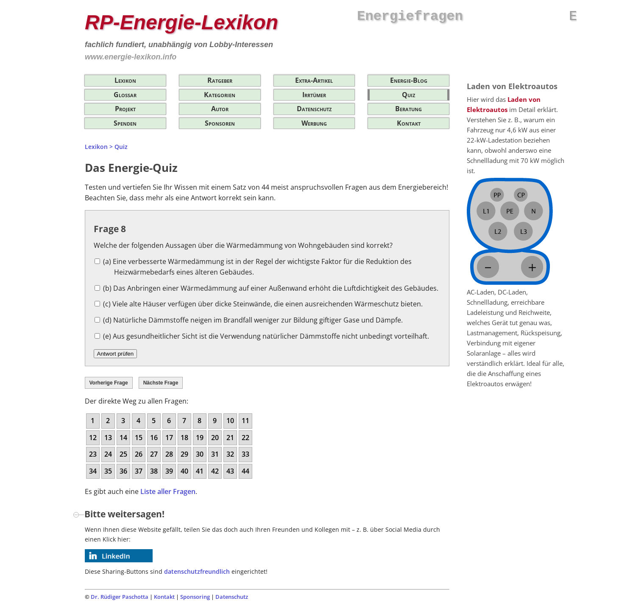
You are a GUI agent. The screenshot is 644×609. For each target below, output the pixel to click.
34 (93, 471)
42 (215, 471)
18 (184, 437)
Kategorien (219, 94)
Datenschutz (314, 108)
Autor (220, 108)
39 (169, 471)
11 (245, 420)
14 (123, 437)
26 (138, 454)
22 (245, 437)
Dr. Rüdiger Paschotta (119, 597)
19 (200, 437)
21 (230, 437)
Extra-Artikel (314, 80)
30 (200, 454)
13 (108, 437)
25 (123, 454)
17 (169, 437)
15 (138, 437)
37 (138, 471)
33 (245, 454)
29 (184, 454)
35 (108, 471)
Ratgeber (219, 80)
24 (108, 454)
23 (93, 454)
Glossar (125, 94)
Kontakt (409, 123)
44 (245, 471)
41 (200, 471)
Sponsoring (195, 597)
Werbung (314, 123)
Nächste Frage (160, 383)
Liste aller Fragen (167, 491)
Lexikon (125, 80)
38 (154, 471)
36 (123, 471)
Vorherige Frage (108, 383)
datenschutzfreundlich (197, 571)
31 (215, 454)
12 (93, 437)
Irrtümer (314, 94)
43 (230, 471)
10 (230, 420)
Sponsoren (220, 123)
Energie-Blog (408, 80)
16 (154, 437)
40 (184, 471)
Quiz (408, 94)
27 (154, 454)
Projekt (125, 108)
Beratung (408, 108)
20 (215, 437)
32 (230, 454)
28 (169, 454)
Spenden (125, 123)
